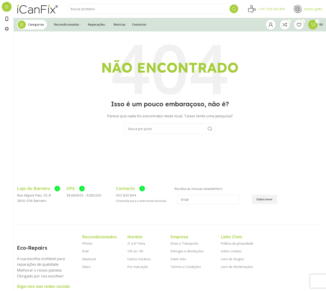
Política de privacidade (237, 244)
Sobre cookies (231, 251)
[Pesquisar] (153, 9)
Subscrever (264, 200)
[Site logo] (37, 8)
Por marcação (137, 267)
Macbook (89, 259)
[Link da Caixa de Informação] (38, 189)
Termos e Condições (185, 267)
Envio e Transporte (184, 244)
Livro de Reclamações (237, 267)
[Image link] (28, 237)
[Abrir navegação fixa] (32, 24)
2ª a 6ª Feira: (136, 244)
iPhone (87, 244)
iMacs (86, 267)
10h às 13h (135, 251)
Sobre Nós (178, 259)
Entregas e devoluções (187, 251)
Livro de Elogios (232, 259)
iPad (85, 251)
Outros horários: (139, 259)
